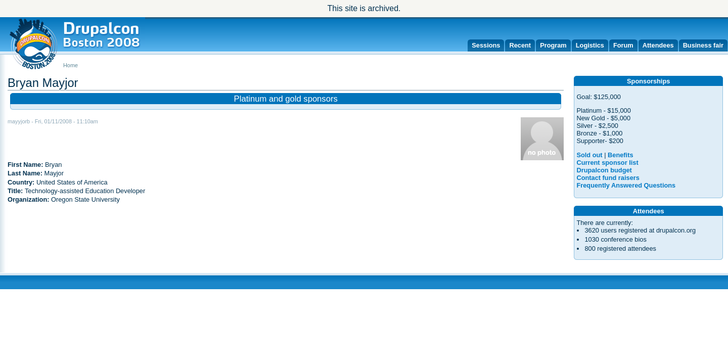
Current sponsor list (607, 162)
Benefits (620, 155)
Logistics (590, 45)
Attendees (658, 45)
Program (553, 45)
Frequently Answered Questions (625, 185)
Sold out (589, 155)
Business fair (703, 45)
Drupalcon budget (603, 170)
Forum (623, 45)
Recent (520, 45)
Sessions (486, 45)
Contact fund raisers (607, 177)
